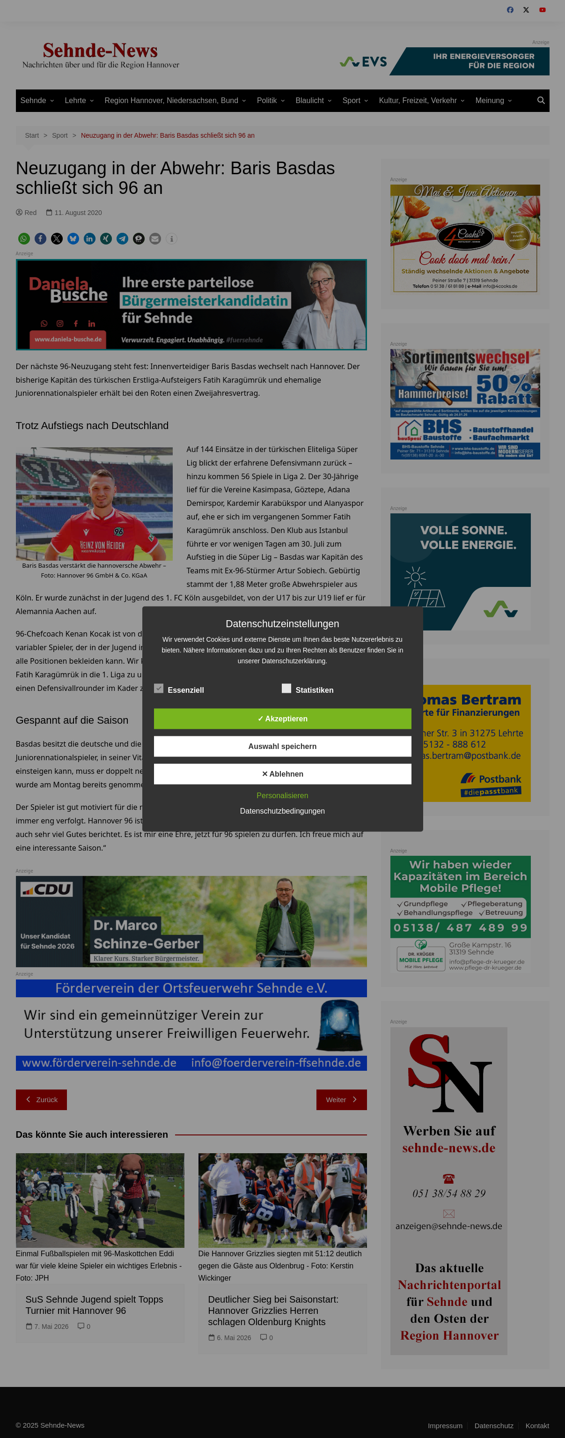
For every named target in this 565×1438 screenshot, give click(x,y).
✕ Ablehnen (283, 774)
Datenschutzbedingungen (282, 811)
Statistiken (308, 688)
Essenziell (179, 688)
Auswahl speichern (283, 746)
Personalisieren (282, 796)
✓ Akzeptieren (282, 719)
